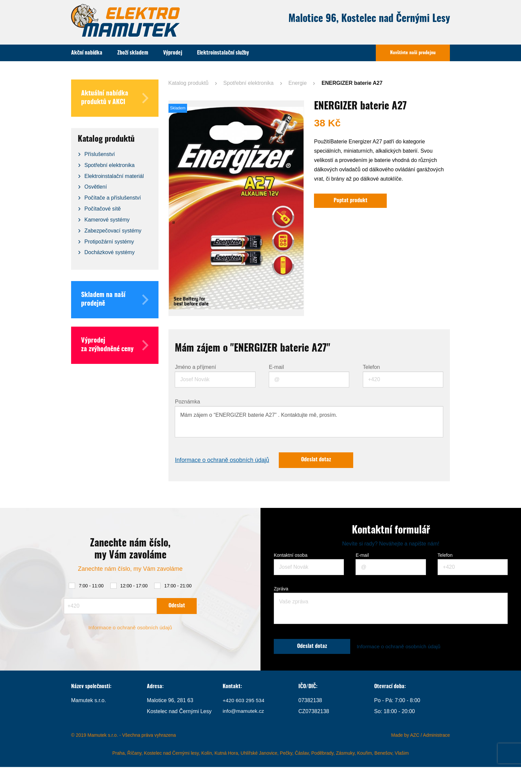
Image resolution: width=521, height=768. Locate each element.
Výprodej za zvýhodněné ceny (115, 345)
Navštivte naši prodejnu (413, 53)
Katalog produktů (188, 83)
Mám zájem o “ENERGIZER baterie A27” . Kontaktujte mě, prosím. (309, 421)
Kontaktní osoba (290, 555)
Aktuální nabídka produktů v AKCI (115, 98)
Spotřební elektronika (248, 83)
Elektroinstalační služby (223, 53)
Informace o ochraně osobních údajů (223, 460)
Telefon (371, 367)
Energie (297, 83)
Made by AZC (405, 736)
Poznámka (187, 401)
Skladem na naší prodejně (115, 299)
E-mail (276, 367)
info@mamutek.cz (244, 712)
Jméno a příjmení (195, 367)
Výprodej (172, 53)
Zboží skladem (132, 53)
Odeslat (176, 606)
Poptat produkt (351, 201)
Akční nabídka (86, 53)
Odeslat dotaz (320, 460)
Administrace (436, 736)
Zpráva (281, 589)
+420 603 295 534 (244, 701)
